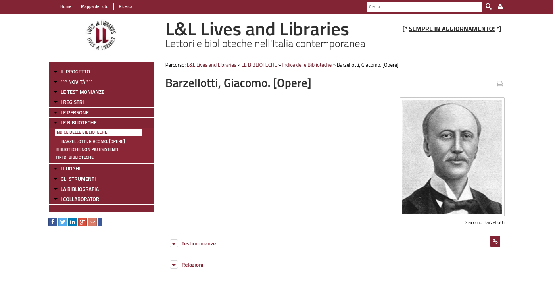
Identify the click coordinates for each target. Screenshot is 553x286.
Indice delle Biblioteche (81, 132)
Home (65, 6)
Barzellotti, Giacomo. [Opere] (93, 141)
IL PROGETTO (75, 71)
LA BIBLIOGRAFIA (80, 189)
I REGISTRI (72, 102)
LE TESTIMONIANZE (82, 92)
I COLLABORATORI (80, 199)
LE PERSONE (75, 112)
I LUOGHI (71, 168)
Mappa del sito (94, 6)
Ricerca (125, 6)
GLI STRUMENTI (78, 179)
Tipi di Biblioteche (75, 157)
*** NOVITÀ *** (77, 82)
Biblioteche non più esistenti (87, 149)
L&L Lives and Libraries (211, 65)
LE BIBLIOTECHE (79, 122)
